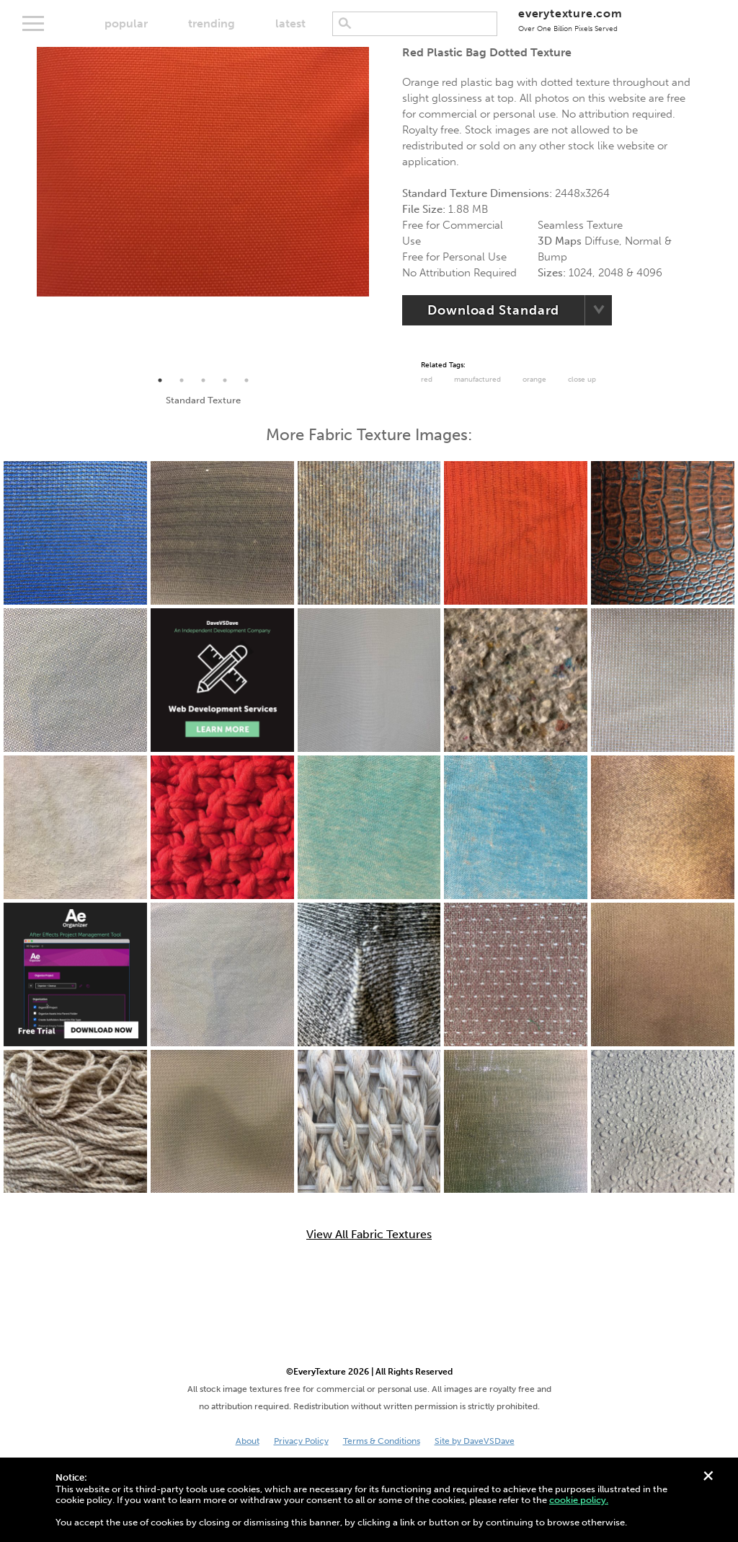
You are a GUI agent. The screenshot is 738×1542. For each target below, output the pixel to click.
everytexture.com (570, 19)
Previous (26, 208)
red (426, 379)
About (247, 1441)
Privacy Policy (301, 1441)
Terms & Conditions (381, 1441)
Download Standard (493, 310)
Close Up (582, 379)
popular (126, 23)
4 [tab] (225, 380)
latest (290, 23)
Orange (534, 379)
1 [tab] (160, 380)
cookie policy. (578, 1499)
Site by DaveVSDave (475, 1441)
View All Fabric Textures (369, 1234)
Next (380, 208)
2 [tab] (181, 380)
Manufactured (477, 379)
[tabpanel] (203, 172)
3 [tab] (203, 380)
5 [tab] (246, 380)
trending (211, 23)
